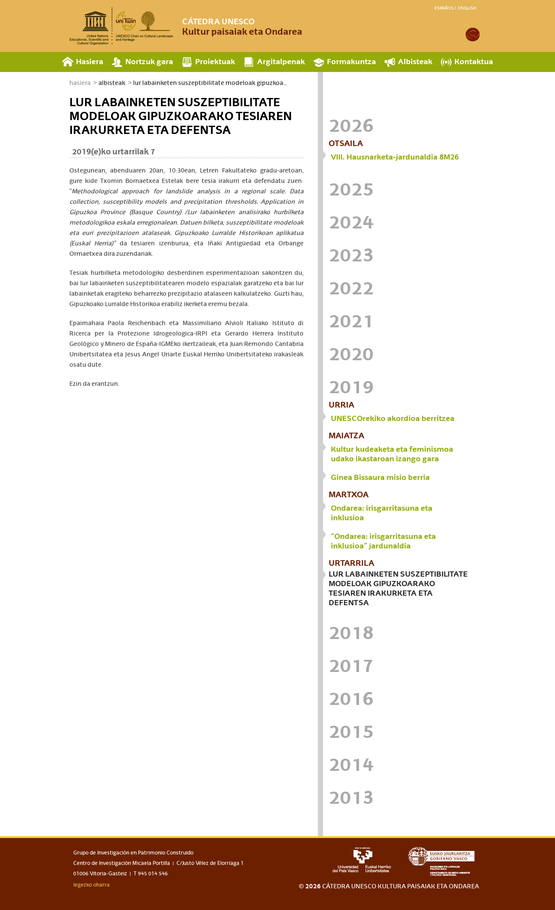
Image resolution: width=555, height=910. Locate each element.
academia (473, 35)
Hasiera (89, 61)
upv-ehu (362, 859)
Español (444, 7)
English (467, 7)
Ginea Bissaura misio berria (380, 477)
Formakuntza (351, 61)
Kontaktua (473, 61)
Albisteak (415, 61)
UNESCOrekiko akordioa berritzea (392, 418)
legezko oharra (91, 885)
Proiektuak (215, 61)
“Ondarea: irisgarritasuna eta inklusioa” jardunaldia (383, 541)
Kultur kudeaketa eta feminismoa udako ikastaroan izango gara (392, 453)
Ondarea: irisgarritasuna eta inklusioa (381, 512)
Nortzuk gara (149, 61)
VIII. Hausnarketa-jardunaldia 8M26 (395, 156)
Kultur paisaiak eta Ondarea (242, 26)
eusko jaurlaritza (443, 861)
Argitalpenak (281, 61)
